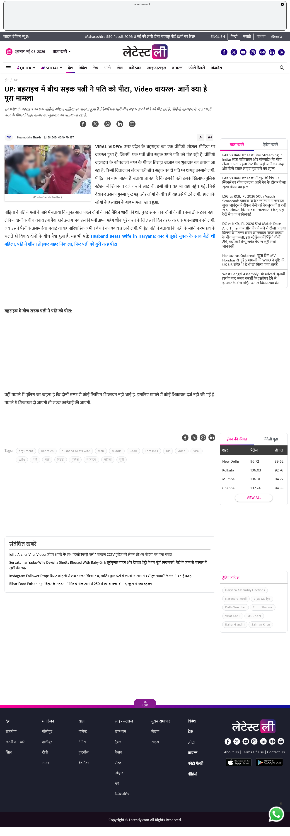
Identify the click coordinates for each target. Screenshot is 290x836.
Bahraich (47, 451)
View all (254, 498)
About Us (231, 752)
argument (26, 451)
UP (168, 451)
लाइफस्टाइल (156, 68)
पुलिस (75, 459)
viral (196, 451)
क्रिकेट (83, 732)
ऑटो (107, 68)
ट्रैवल (118, 742)
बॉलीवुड (47, 732)
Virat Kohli (232, 616)
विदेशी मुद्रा (270, 439)
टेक (95, 68)
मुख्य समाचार (160, 721)
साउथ (46, 763)
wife (22, 459)
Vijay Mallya (262, 598)
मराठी (247, 37)
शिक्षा (9, 752)
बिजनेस (216, 68)
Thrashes (151, 451)
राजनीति (11, 732)
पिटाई (60, 459)
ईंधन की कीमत (237, 439)
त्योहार (119, 773)
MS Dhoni (254, 616)
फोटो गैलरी (196, 68)
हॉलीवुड (47, 742)
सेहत (118, 763)
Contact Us (276, 752)
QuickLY (26, 68)
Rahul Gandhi (234, 624)
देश (70, 68)
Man (101, 451)
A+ (210, 137)
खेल (120, 68)
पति (35, 459)
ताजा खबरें (60, 51)
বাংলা (261, 37)
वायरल (177, 68)
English (218, 37)
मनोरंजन (135, 68)
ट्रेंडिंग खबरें (270, 145)
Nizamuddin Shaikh (29, 137)
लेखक (155, 732)
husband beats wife (76, 451)
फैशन (118, 752)
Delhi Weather (235, 607)
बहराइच (91, 459)
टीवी (45, 752)
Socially (51, 68)
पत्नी (47, 459)
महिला (108, 459)
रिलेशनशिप (122, 794)
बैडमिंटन (84, 763)
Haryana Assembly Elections (245, 590)
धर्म (117, 784)
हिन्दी (234, 37)
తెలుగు (276, 37)
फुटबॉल (84, 752)
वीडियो (192, 774)
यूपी (121, 459)
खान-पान (120, 732)
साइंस (155, 742)
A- (201, 137)
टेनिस (82, 742)
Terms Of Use (253, 752)
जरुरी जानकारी (16, 742)
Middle (117, 451)
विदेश (83, 68)
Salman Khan (260, 624)
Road (133, 451)
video (182, 451)
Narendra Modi (236, 598)
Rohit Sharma (263, 607)
